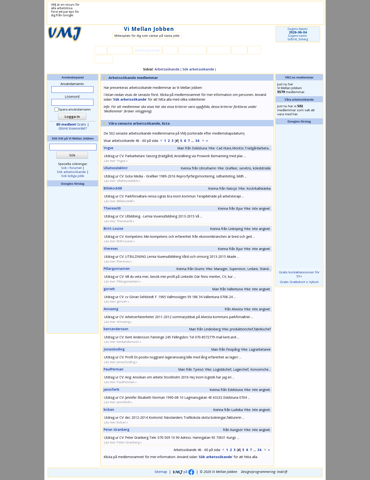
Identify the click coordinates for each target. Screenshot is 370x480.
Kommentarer (192, 50)
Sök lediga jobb (72, 176)
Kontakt (104, 59)
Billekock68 (113, 188)
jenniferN (111, 389)
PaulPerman (113, 369)
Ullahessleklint (116, 168)
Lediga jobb (218, 50)
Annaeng (111, 309)
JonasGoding (114, 349)
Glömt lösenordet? (73, 128)
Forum (170, 50)
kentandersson (116, 329)
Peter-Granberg (116, 429)
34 (197, 140)
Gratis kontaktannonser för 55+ (299, 274)
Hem (101, 50)
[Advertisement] (196, 13)
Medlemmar (120, 50)
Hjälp (254, 50)
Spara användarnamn (73, 109)
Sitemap (161, 471)
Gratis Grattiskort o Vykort (299, 282)
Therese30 (112, 208)
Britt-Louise (113, 228)
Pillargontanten (117, 268)
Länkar (239, 50)
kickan (109, 409)
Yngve (108, 148)
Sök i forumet (71, 168)
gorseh (109, 289)
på (183, 471)
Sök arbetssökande (198, 69)
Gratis (71, 124)
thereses (111, 248)
